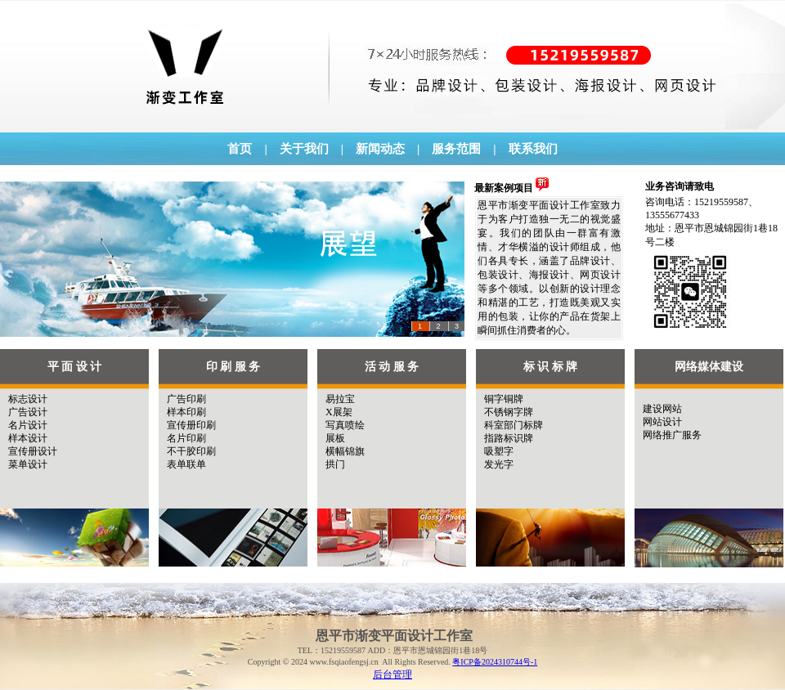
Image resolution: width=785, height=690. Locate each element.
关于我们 (304, 148)
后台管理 (392, 674)
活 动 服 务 (392, 367)
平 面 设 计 (74, 367)
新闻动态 (380, 148)
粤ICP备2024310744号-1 (494, 661)
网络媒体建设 (709, 367)
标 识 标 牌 (550, 367)
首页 (239, 148)
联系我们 (533, 148)
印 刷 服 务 (233, 367)
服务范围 (456, 148)
